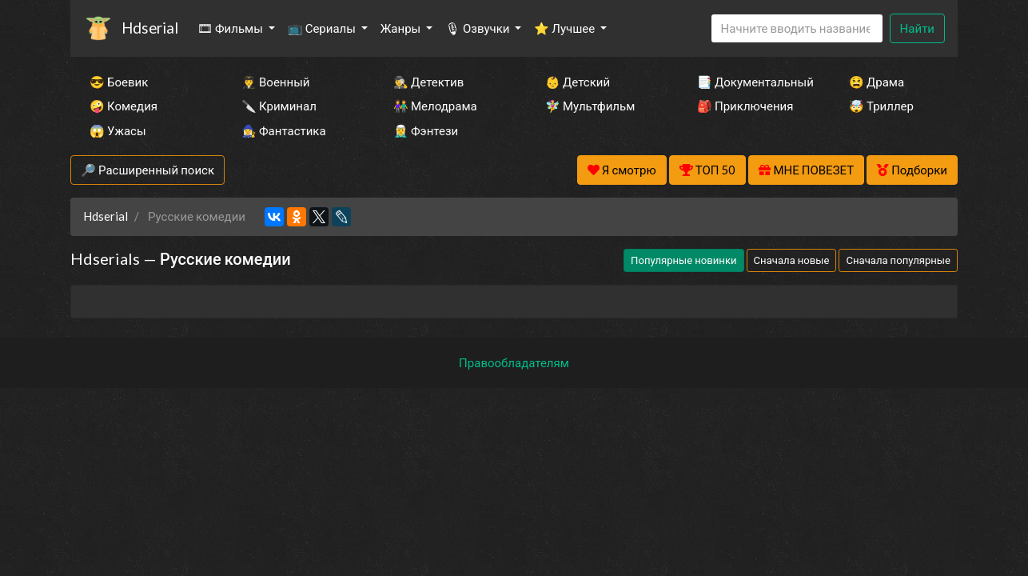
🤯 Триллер (881, 105)
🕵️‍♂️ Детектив (428, 81)
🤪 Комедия (123, 105)
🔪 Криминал (279, 105)
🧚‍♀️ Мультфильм (590, 105)
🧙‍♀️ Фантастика (283, 130)
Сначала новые (792, 260)
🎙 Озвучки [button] (478, 28)
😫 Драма (876, 81)
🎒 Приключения (745, 105)
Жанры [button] (402, 28)
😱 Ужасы (118, 130)
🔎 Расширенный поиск (147, 169)
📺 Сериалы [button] (323, 28)
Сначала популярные (898, 260)
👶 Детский (577, 81)
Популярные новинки (683, 260)
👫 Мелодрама (435, 105)
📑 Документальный (751, 81)
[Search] (797, 28)
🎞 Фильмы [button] (231, 28)
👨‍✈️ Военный (275, 81)
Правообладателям (514, 362)
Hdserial (150, 27)
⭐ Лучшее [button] (565, 28)
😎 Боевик (119, 81)
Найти (917, 28)
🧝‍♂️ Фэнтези (425, 130)
